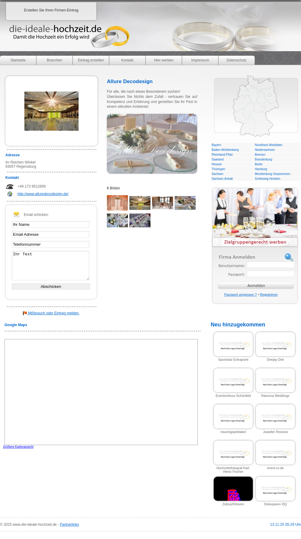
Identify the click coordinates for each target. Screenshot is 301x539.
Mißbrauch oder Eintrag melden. (51, 313)
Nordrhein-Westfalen (269, 145)
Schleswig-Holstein (267, 178)
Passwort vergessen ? (240, 294)
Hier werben (164, 60)
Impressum (200, 60)
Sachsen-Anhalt (222, 178)
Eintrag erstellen (91, 60)
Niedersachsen (265, 149)
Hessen (217, 164)
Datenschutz (237, 60)
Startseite (18, 60)
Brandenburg (263, 159)
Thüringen (218, 169)
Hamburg (261, 169)
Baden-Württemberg (225, 149)
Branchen (54, 60)
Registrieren (269, 294)
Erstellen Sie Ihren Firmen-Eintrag (51, 10)
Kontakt (127, 60)
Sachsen (217, 174)
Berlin (259, 164)
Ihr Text (50, 265)
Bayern (216, 145)
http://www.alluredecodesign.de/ (42, 194)
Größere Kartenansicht (18, 446)
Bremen (260, 154)
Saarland (218, 159)
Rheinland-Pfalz (222, 154)
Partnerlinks (69, 524)
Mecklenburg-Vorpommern (272, 174)
